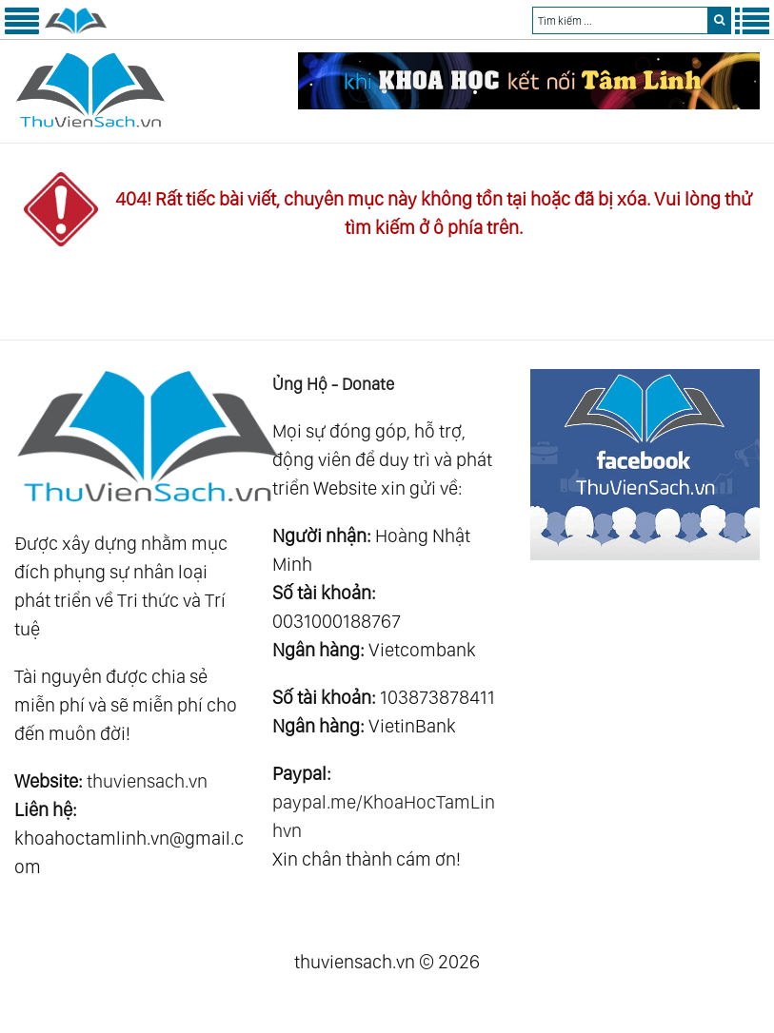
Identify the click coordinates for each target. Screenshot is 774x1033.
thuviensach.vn (147, 781)
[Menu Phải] (752, 30)
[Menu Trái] (22, 30)
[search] (719, 20)
